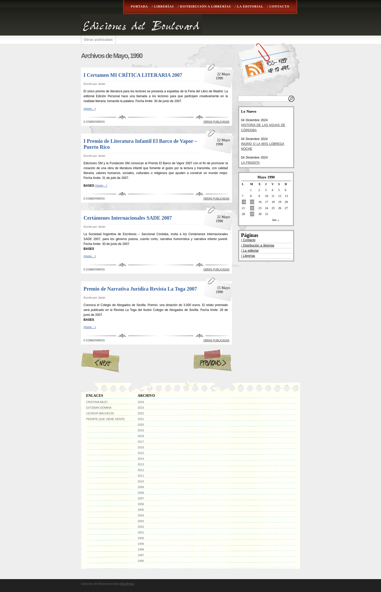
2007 (141, 498)
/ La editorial (249, 6)
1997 (141, 555)
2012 (141, 470)
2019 (141, 430)
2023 (141, 407)
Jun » (275, 220)
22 (252, 208)
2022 (141, 413)
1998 (141, 549)
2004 (141, 515)
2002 (141, 526)
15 (252, 202)
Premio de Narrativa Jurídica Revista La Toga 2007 (140, 289)
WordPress (127, 583)
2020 (141, 424)
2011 (141, 475)
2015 (141, 453)
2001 (141, 532)
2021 (141, 419)
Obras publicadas (98, 40)
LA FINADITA (250, 163)
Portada (139, 6)
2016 (141, 447)
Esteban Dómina (98, 407)
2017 (141, 441)
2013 (141, 464)
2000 (141, 538)
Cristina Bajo (96, 402)
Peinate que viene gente (105, 419)
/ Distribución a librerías (204, 6)
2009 (141, 487)
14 (243, 202)
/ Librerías (163, 6)
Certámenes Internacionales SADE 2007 (128, 218)
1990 (141, 560)
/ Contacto (278, 6)
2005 (141, 509)
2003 (141, 521)
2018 (141, 436)
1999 (141, 543)
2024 (141, 402)
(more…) (90, 109)
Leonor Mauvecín (100, 413)
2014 (141, 458)
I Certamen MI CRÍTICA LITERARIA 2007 (133, 75)
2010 (141, 481)
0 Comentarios (94, 121)
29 (252, 214)
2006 (141, 504)
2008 (141, 492)
